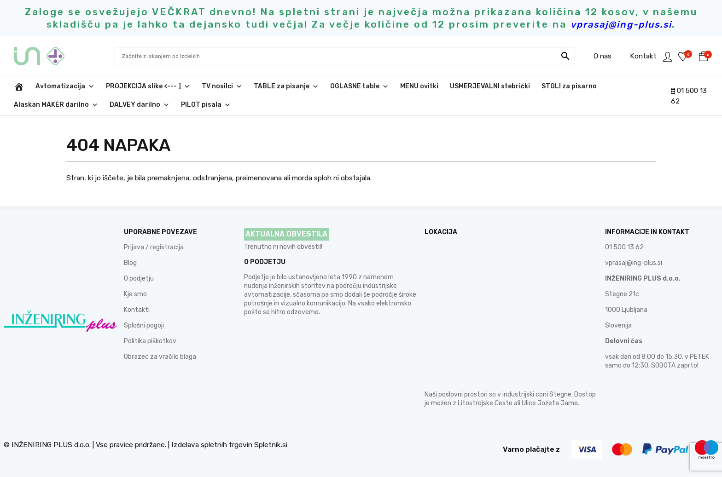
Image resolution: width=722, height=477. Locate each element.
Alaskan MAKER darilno (56, 105)
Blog (130, 263)
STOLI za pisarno (569, 86)
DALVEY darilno (139, 105)
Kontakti (137, 310)
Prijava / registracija (154, 247)
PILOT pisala (206, 105)
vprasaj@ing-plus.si (633, 263)
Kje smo (135, 294)
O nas (592, 56)
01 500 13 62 (624, 247)
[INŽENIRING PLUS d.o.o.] (19, 86)
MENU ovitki (419, 86)
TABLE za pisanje (286, 86)
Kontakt (632, 56)
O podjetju (139, 278)
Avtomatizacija (64, 86)
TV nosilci (222, 86)
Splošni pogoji (144, 325)
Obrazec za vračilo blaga (160, 357)
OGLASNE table (359, 86)
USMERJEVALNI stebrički (490, 86)
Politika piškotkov (150, 341)
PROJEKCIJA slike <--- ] (148, 86)
